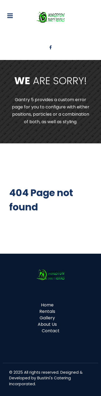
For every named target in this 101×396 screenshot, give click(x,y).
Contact (51, 331)
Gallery (47, 318)
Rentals (47, 311)
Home (47, 305)
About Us (47, 324)
